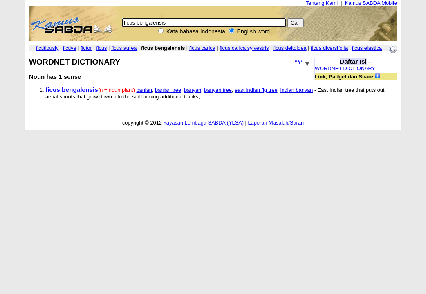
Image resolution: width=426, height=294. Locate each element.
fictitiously (47, 48)
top (298, 61)
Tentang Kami (322, 3)
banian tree (168, 90)
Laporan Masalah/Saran (276, 123)
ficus (101, 48)
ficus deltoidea (290, 48)
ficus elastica (367, 48)
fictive (69, 48)
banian (144, 90)
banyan (192, 90)
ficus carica (202, 48)
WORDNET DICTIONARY (345, 68)
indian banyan (296, 90)
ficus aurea (124, 48)
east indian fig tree (256, 90)
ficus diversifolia (329, 48)
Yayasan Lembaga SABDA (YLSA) (203, 123)
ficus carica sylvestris (244, 48)
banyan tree (218, 90)
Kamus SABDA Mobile (371, 3)
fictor (86, 48)
